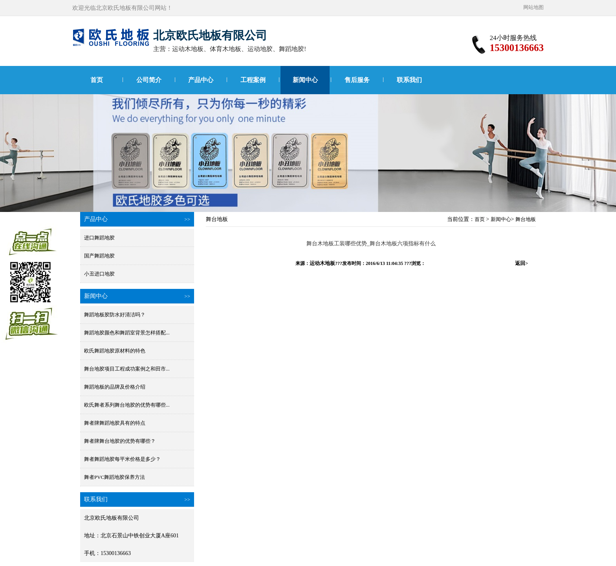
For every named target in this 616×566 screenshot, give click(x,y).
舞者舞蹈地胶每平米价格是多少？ (122, 459)
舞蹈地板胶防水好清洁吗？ (114, 315)
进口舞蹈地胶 (99, 238)
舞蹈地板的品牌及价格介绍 (114, 387)
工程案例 (253, 80)
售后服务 (357, 80)
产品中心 (200, 80)
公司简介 (148, 80)
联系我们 (409, 80)
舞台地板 (525, 219)
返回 (521, 263)
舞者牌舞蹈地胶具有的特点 (114, 423)
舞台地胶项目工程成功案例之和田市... (127, 369)
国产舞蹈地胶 (99, 256)
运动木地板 (322, 263)
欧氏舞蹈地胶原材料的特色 (114, 351)
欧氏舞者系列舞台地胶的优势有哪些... (127, 405)
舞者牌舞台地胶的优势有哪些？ (120, 441)
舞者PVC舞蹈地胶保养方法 (114, 477)
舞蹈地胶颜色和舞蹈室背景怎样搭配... (127, 333)
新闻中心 (305, 80)
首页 (96, 80)
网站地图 (533, 7)
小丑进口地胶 (99, 274)
